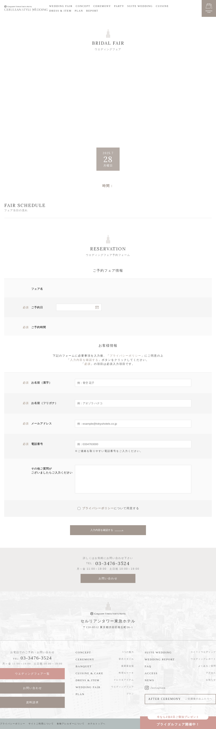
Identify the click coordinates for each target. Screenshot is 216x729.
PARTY (119, 6)
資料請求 (32, 702)
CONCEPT (83, 6)
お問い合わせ (108, 578)
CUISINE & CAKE (89, 673)
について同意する (126, 508)
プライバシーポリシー (125, 355)
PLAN (79, 10)
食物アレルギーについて (71, 723)
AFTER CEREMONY (180, 699)
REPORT (92, 10)
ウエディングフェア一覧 (32, 673)
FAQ (148, 666)
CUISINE (162, 6)
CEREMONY (102, 6)
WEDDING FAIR (61, 6)
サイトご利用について (41, 723)
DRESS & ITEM (60, 10)
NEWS (149, 680)
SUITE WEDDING (140, 6)
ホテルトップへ (96, 723)
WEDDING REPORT (160, 659)
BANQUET (84, 666)
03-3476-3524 (36, 658)
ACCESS (151, 673)
